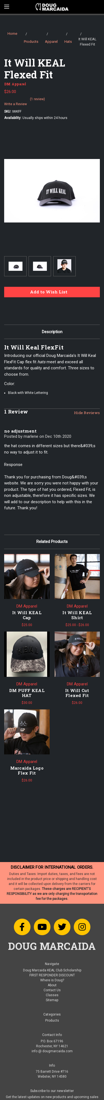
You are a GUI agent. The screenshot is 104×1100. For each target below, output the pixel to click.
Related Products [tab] (52, 541)
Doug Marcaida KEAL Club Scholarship (52, 970)
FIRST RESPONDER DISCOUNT (52, 975)
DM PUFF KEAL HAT (27, 693)
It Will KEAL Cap (27, 615)
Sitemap (52, 1000)
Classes (52, 995)
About (52, 985)
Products (52, 1020)
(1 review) (37, 99)
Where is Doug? (52, 980)
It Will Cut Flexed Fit (77, 693)
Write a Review (15, 104)
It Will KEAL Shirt (77, 615)
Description (52, 331)
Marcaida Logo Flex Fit (27, 770)
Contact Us (52, 990)
